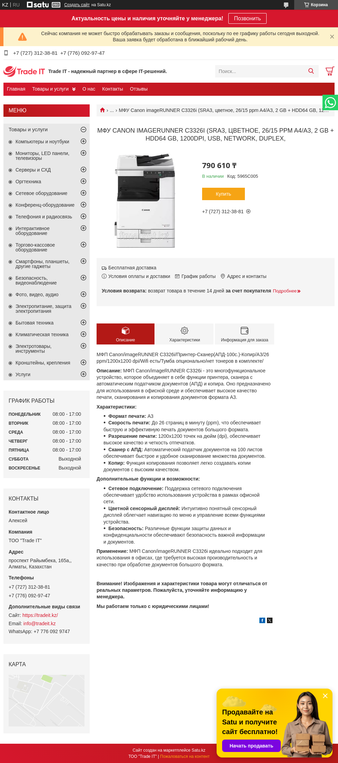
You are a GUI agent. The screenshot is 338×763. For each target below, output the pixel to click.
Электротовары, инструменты (33, 348)
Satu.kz (198, 750)
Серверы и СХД (33, 170)
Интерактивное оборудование (33, 231)
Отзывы (139, 89)
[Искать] (311, 71)
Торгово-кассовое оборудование (35, 247)
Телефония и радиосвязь (44, 216)
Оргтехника (28, 181)
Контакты (112, 89)
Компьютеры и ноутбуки (42, 141)
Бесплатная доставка (132, 267)
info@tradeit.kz (39, 623)
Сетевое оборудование (41, 193)
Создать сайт (77, 4)
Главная (16, 89)
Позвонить (247, 18)
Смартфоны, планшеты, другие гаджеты (42, 264)
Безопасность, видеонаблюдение (36, 280)
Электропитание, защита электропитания (43, 308)
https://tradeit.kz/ (40, 615)
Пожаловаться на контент (184, 756)
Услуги (23, 374)
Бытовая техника (34, 323)
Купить (223, 194)
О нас (88, 89)
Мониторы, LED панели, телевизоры (42, 156)
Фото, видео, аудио (37, 294)
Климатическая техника (42, 334)
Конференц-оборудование (45, 205)
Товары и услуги (50, 89)
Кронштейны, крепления (43, 362)
